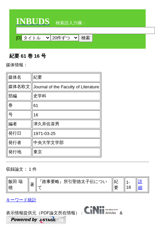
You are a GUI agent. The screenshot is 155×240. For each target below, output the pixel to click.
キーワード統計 (21, 199)
